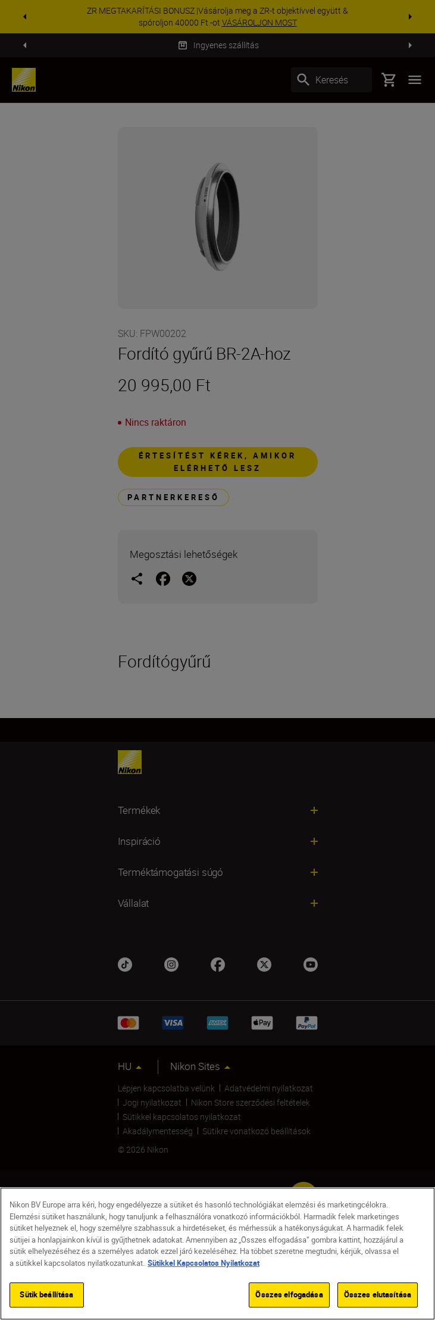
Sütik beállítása (46, 1294)
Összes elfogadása (289, 1294)
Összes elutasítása (377, 1294)
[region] (217, 1253)
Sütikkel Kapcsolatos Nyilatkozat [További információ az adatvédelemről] (203, 1262)
